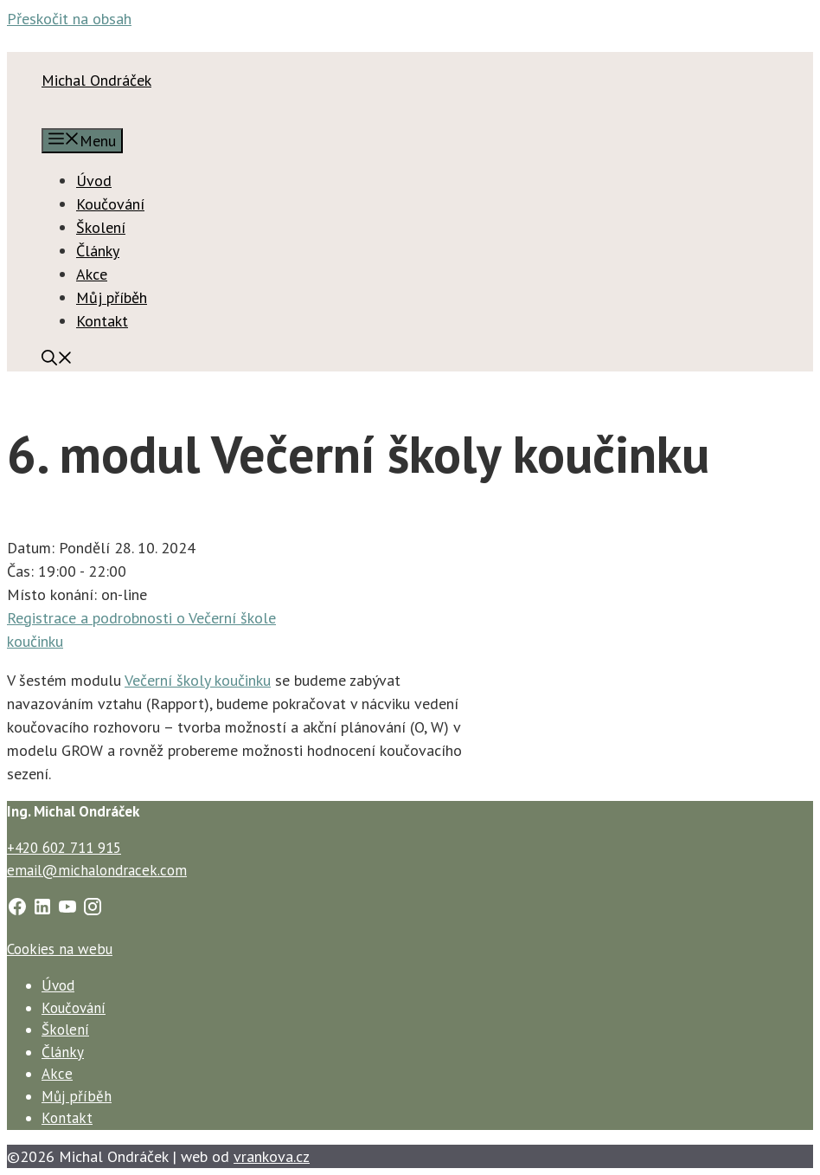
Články (97, 251)
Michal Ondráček (96, 80)
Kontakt (102, 321)
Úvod (94, 180)
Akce (91, 274)
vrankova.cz (272, 1156)
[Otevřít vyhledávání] (57, 360)
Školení (100, 227)
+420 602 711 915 (64, 847)
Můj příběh (111, 297)
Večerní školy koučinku (198, 680)
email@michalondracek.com (97, 870)
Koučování (110, 204)
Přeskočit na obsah (69, 19)
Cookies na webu (59, 949)
